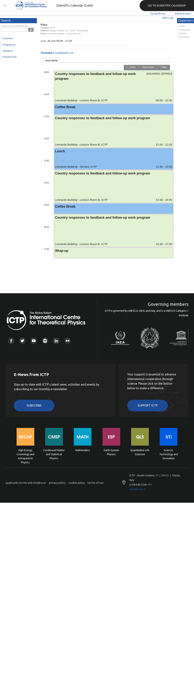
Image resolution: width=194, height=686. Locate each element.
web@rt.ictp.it (137, 489)
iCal (171, 18)
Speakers (8, 50)
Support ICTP (148, 405)
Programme (9, 44)
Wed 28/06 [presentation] (51, 60)
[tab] (51, 60)
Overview (8, 38)
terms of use (96, 482)
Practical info (10, 56)
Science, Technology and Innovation (168, 454)
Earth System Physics (111, 452)
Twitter (22, 340)
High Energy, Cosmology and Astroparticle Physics (25, 454)
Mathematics (82, 450)
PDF (164, 18)
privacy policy (57, 482)
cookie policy (76, 482)
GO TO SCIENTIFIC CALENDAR (167, 5)
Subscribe (34, 405)
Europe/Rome (157, 13)
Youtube (33, 340)
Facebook (11, 340)
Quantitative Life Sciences (139, 452)
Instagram (45, 340)
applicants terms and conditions (26, 482)
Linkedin (56, 340)
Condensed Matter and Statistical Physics (54, 454)
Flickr (67, 340)
